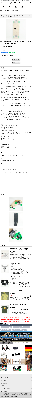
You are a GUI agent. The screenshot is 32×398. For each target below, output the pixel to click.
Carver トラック (17, 327)
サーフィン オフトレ (17, 329)
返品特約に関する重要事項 (7, 55)
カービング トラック (6, 329)
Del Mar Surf (26, 327)
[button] (1, 3)
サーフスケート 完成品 (6, 327)
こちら (17, 396)
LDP (26, 329)
